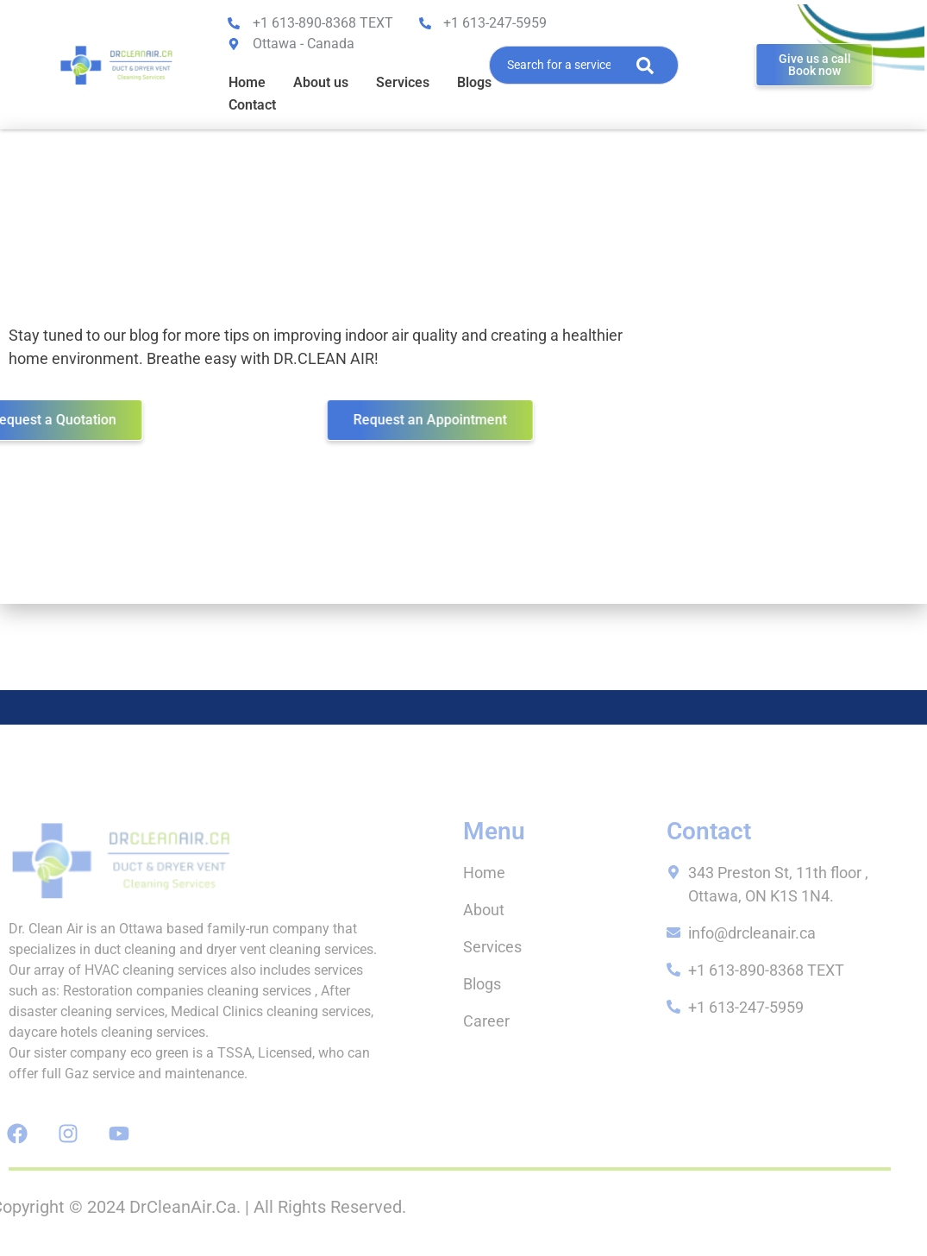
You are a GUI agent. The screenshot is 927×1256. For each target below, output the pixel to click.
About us (320, 82)
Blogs (474, 82)
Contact (252, 105)
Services (402, 82)
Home (247, 82)
